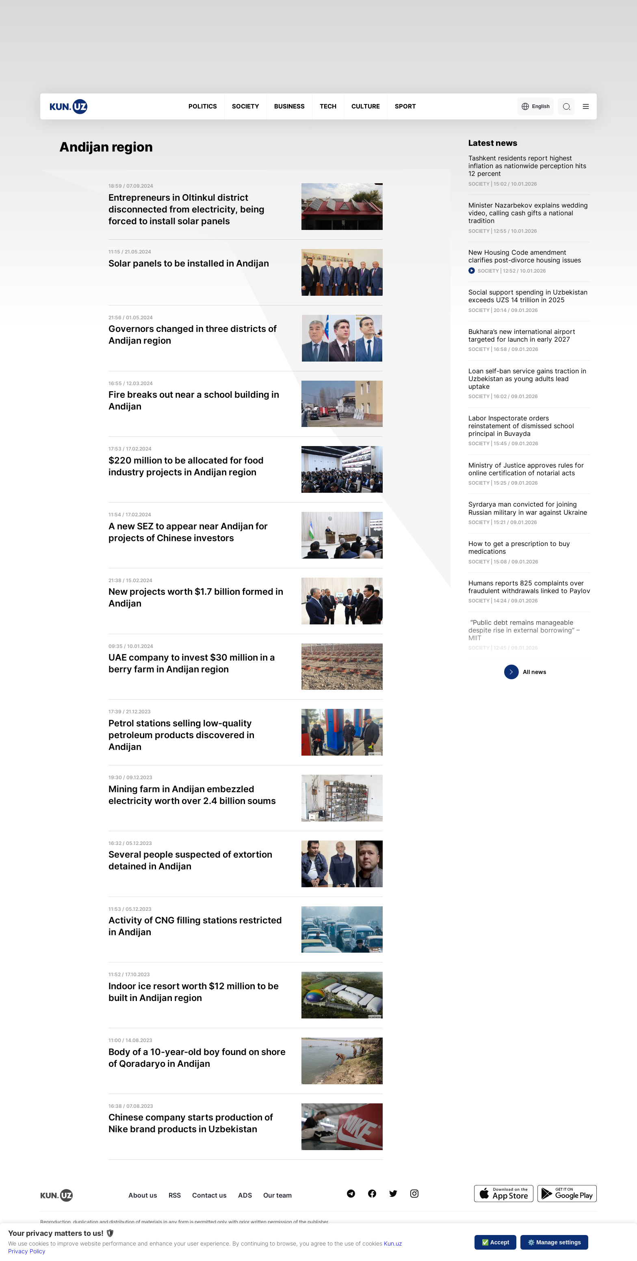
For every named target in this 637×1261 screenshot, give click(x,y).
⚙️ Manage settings (554, 1242)
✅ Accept (495, 1242)
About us (142, 1195)
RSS (175, 1195)
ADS (245, 1195)
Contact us (209, 1195)
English (535, 106)
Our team (277, 1195)
